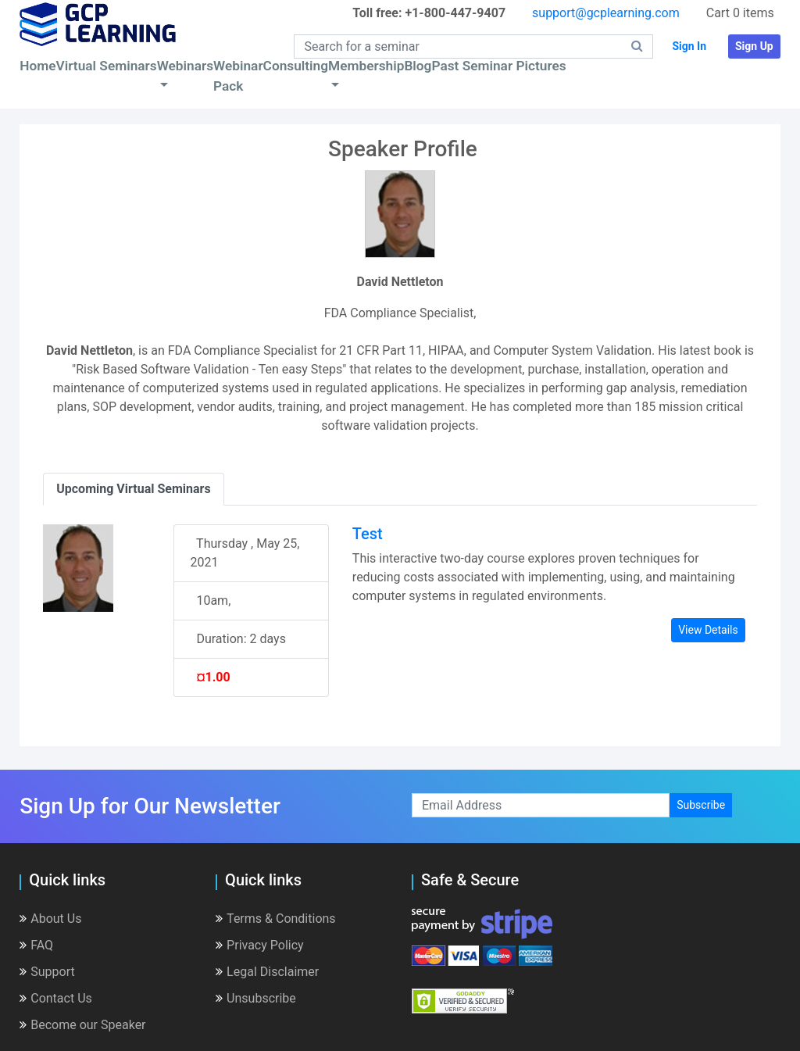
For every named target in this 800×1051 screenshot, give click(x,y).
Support (47, 971)
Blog (417, 65)
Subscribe (701, 805)
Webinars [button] (185, 65)
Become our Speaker (82, 1024)
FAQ (36, 945)
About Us (50, 918)
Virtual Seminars (106, 65)
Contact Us (56, 998)
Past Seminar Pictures (498, 65)
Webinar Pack (238, 76)
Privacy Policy (260, 945)
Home (37, 65)
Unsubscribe (256, 998)
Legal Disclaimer (267, 971)
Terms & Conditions (276, 918)
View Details (708, 630)
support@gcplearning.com (606, 12)
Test (367, 533)
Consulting (295, 65)
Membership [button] (366, 65)
